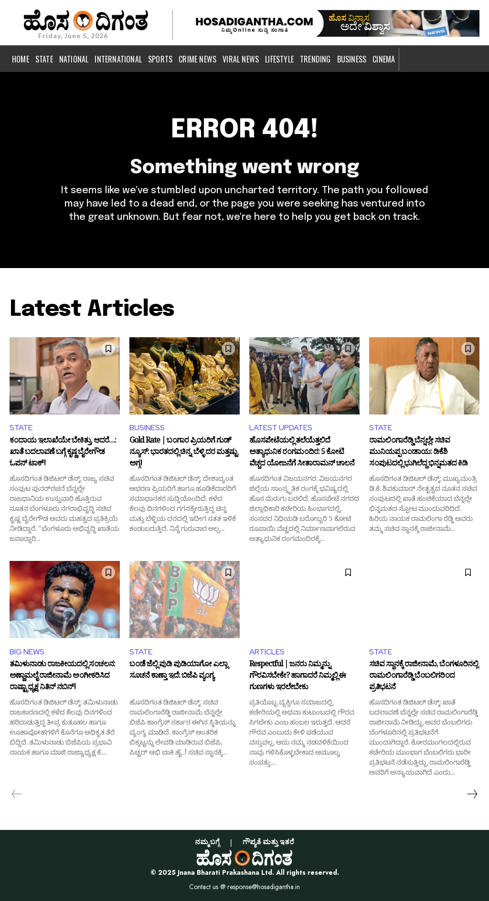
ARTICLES (267, 652)
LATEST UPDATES (280, 428)
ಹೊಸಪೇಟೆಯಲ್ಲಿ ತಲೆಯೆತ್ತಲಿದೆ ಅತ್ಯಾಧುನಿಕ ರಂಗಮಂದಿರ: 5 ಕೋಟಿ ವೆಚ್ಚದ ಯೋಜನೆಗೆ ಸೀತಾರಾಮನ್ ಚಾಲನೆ (301, 452)
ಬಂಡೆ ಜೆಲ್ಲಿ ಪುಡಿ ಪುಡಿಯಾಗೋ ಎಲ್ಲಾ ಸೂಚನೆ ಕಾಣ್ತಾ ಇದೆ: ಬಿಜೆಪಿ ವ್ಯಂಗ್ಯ (178, 671)
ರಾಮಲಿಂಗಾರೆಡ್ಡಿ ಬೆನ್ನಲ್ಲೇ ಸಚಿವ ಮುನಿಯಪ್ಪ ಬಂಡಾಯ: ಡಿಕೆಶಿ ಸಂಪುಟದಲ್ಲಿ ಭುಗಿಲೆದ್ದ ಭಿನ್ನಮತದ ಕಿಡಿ (418, 452)
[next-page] (471, 794)
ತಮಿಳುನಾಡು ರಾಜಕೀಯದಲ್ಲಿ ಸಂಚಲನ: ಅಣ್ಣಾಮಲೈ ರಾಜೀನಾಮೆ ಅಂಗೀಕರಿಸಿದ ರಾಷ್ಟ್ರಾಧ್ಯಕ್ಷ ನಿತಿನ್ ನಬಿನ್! (62, 676)
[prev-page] (17, 794)
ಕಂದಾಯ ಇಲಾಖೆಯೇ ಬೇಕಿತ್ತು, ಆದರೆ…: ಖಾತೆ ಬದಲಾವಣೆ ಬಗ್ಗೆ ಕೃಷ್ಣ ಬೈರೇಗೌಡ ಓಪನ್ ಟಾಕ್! (63, 452)
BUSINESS (147, 428)
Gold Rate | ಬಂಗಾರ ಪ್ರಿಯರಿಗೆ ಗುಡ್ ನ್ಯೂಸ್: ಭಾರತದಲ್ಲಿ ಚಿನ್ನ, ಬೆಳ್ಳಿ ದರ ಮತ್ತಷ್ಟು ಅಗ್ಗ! (183, 452)
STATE (21, 428)
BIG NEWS (27, 652)
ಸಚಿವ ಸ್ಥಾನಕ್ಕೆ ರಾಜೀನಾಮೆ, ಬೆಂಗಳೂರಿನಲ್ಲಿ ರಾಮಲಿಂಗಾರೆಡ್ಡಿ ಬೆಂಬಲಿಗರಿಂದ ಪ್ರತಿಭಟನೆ (423, 676)
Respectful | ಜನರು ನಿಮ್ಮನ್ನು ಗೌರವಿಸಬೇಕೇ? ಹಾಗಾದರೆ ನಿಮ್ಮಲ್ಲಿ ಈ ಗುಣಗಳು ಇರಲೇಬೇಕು (297, 676)
